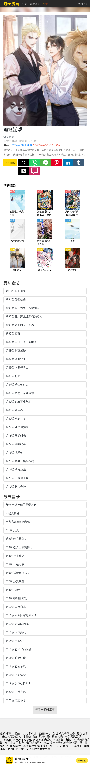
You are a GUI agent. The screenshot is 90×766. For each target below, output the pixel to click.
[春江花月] (72, 261)
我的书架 (83, 3)
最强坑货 (82, 733)
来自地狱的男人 (11, 736)
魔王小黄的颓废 (14, 742)
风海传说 (44, 736)
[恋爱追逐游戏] (17, 232)
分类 (24, 3)
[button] (23, 162)
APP (45, 3)
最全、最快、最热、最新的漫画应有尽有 (29, 762)
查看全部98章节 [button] (45, 709)
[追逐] (72, 232)
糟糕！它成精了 (72, 745)
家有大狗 (57, 736)
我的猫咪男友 (34, 742)
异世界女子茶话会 (64, 733)
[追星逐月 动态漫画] (17, 203)
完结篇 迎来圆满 (22, 145)
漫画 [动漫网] (17, 733)
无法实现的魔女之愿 (38, 749)
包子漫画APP (21, 759)
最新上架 (35, 3)
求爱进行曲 (30, 736)
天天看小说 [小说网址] (29, 733)
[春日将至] (17, 261)
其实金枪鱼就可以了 (35, 745)
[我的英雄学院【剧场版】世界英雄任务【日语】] (72, 203)
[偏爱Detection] (45, 261)
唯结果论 (15, 745)
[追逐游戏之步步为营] (45, 232)
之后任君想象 (16, 749)
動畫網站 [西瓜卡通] (44, 733)
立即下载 (82, 761)
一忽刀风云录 (73, 736)
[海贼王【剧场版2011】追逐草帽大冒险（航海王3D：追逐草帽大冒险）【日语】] (45, 203)
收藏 (10, 162)
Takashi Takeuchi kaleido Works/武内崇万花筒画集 (32, 739)
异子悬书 (55, 745)
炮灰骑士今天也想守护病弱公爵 (63, 742)
